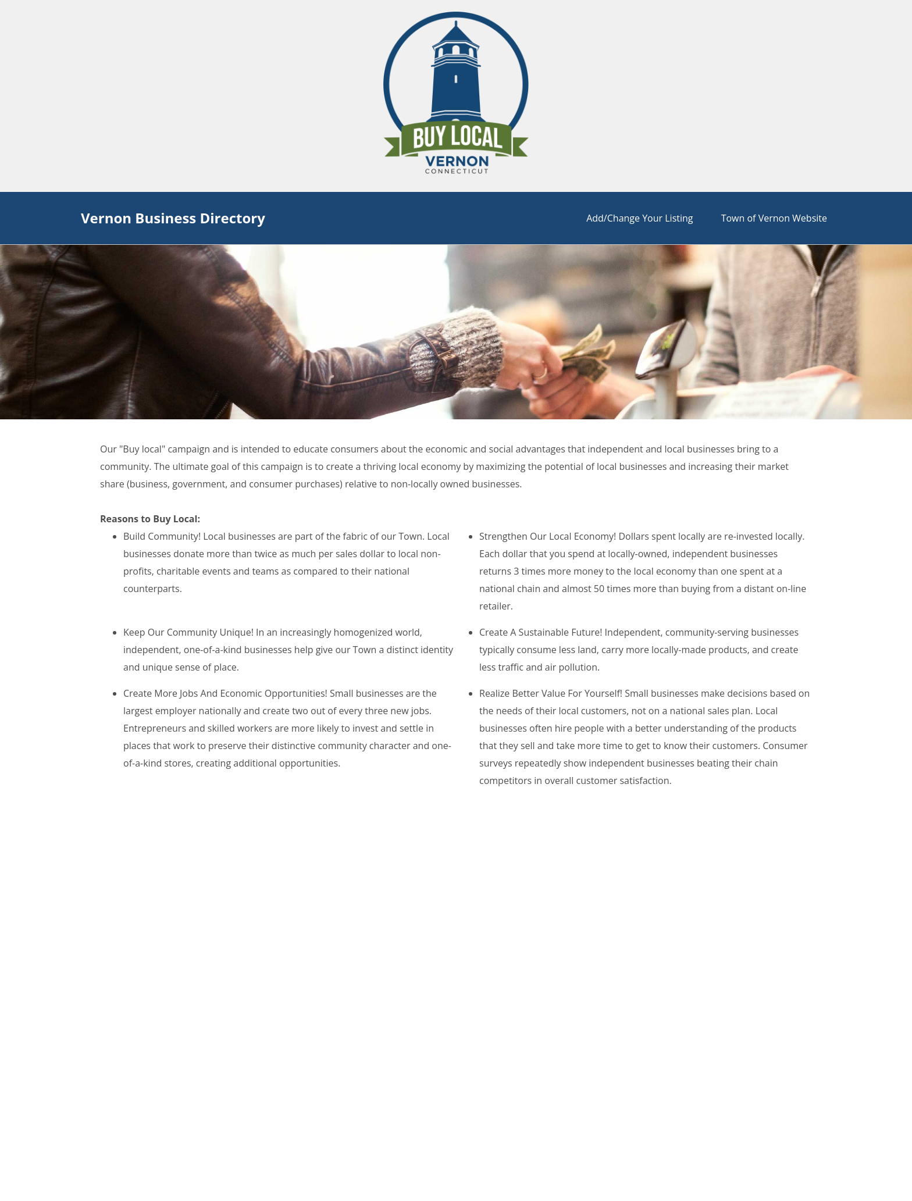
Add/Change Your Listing (639, 218)
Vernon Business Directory (173, 217)
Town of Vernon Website (774, 218)
